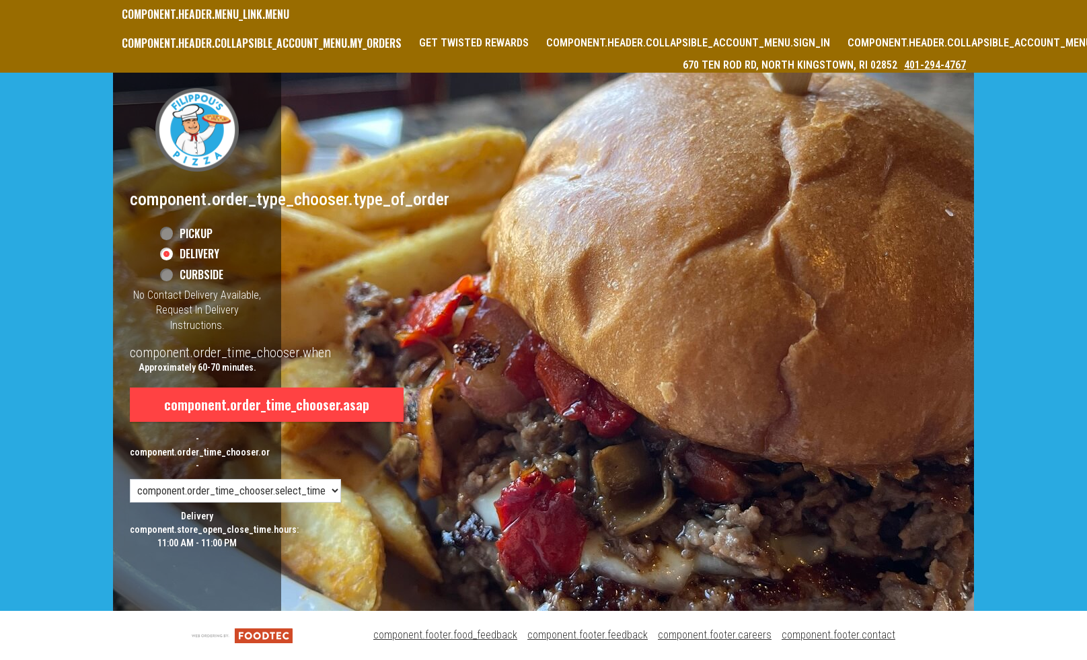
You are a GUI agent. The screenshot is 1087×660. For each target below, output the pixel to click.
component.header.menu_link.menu (205, 14)
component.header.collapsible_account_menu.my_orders (262, 43)
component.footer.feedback (587, 634)
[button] (197, 129)
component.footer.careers (715, 634)
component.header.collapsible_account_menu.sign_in (688, 42)
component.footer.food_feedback (445, 634)
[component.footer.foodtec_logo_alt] (242, 634)
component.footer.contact (838, 634)
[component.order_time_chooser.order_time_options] (235, 491)
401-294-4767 (935, 65)
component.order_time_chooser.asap (266, 404)
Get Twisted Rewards (474, 42)
